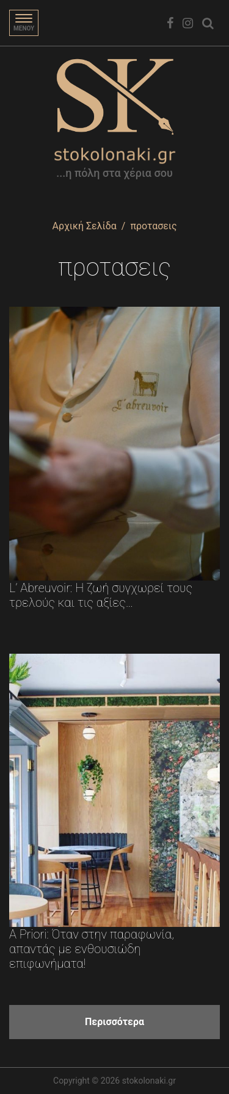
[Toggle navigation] (23, 23)
